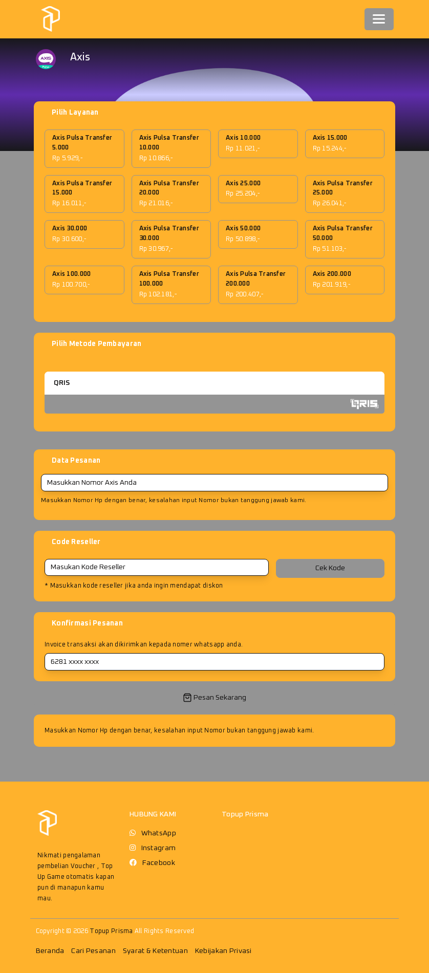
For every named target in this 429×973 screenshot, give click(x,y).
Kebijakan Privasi (223, 951)
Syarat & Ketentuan (155, 951)
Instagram (158, 848)
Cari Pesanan (93, 951)
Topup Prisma (111, 931)
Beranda (50, 951)
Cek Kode (330, 568)
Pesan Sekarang (214, 697)
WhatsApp (158, 833)
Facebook (158, 863)
